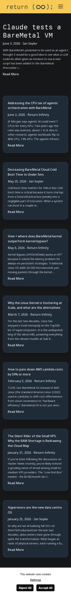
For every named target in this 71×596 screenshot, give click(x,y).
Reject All (25, 588)
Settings (35, 580)
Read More (11, 74)
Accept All (45, 588)
